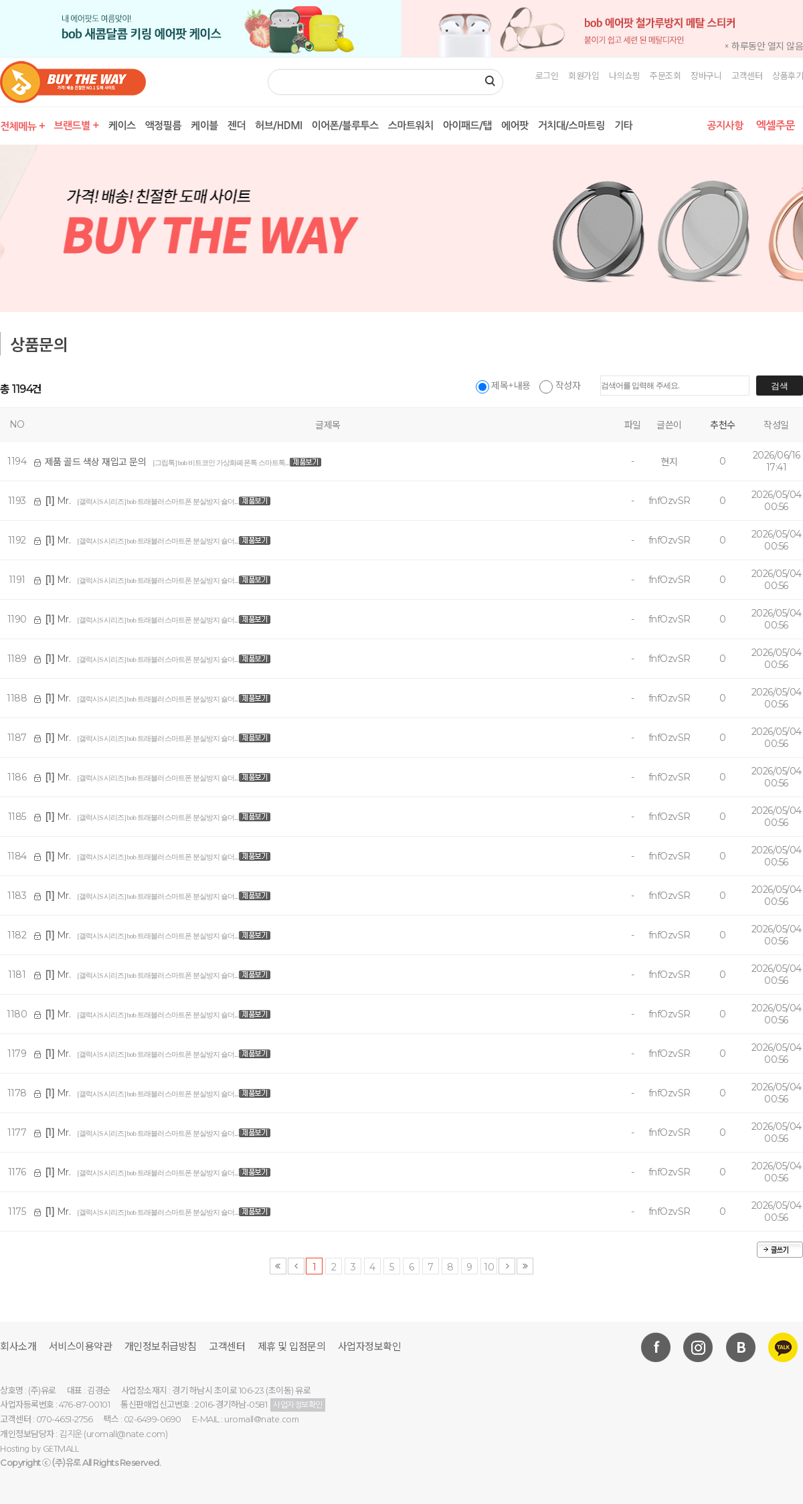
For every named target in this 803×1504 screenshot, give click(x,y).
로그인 (547, 75)
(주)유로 (66, 1462)
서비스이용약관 (80, 1346)
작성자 (559, 386)
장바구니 (706, 75)
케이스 (122, 125)
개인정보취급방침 (160, 1346)
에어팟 (515, 125)
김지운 (70, 1434)
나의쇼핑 (624, 75)
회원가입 (583, 75)
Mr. (58, 501)
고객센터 (746, 75)
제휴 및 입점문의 (292, 1346)
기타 (623, 125)
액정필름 (163, 125)
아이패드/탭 (467, 125)
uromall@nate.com (261, 1419)
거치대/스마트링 (571, 125)
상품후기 (787, 75)
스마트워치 (411, 125)
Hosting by (39, 1448)
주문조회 (665, 75)
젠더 (237, 125)
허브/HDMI (278, 125)
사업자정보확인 (370, 1346)
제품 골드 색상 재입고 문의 (96, 462)
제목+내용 (503, 386)
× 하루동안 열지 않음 (763, 46)
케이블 (204, 125)
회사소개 (18, 1346)
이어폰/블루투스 (344, 125)
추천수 (722, 425)
